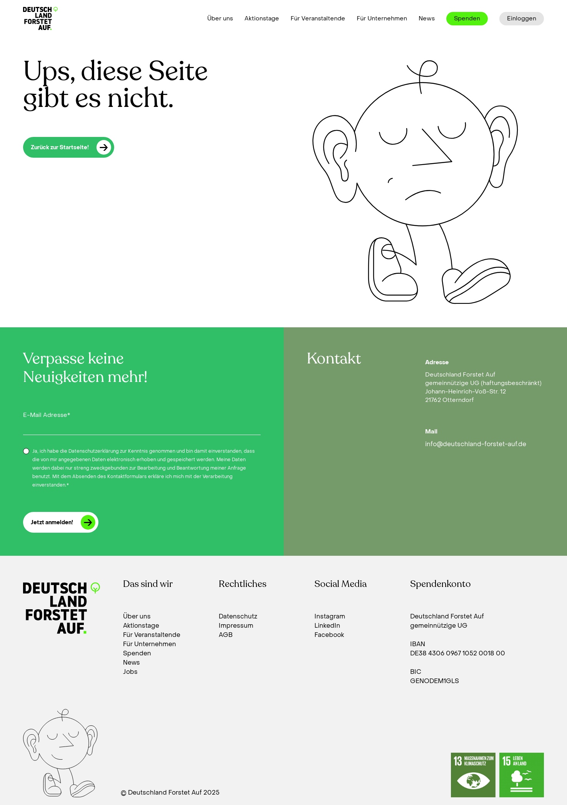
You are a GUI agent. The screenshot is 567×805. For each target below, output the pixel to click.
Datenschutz (238, 616)
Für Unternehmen (382, 18)
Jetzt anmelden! (63, 522)
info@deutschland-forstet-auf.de (475, 444)
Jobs (130, 672)
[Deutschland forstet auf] (40, 18)
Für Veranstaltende (318, 18)
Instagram (329, 616)
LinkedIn (327, 626)
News (427, 18)
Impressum (236, 626)
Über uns (220, 18)
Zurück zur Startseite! (71, 147)
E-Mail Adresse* (46, 415)
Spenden (467, 18)
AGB (226, 635)
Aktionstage (261, 18)
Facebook (329, 635)
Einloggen (521, 18)
